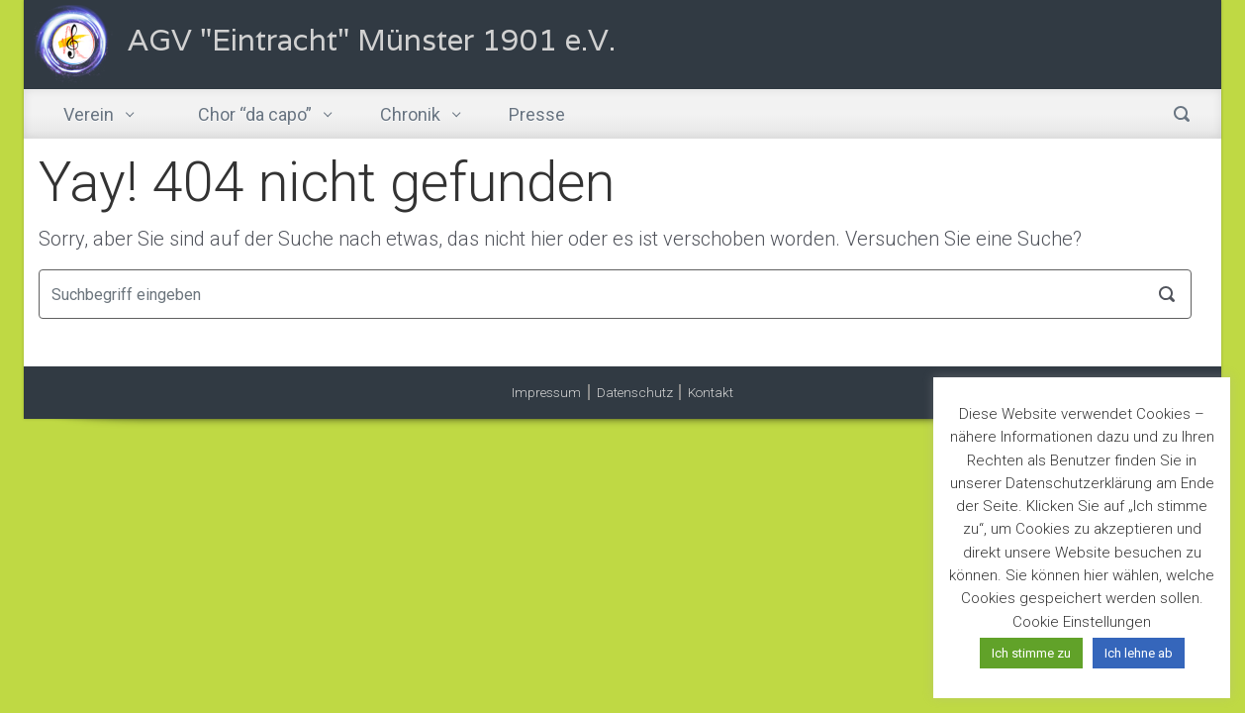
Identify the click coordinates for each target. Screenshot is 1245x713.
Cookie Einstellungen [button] (1081, 622)
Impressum (546, 392)
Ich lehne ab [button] (1138, 653)
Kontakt (710, 392)
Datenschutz (635, 392)
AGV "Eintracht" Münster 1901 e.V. (372, 40)
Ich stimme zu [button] (1031, 653)
